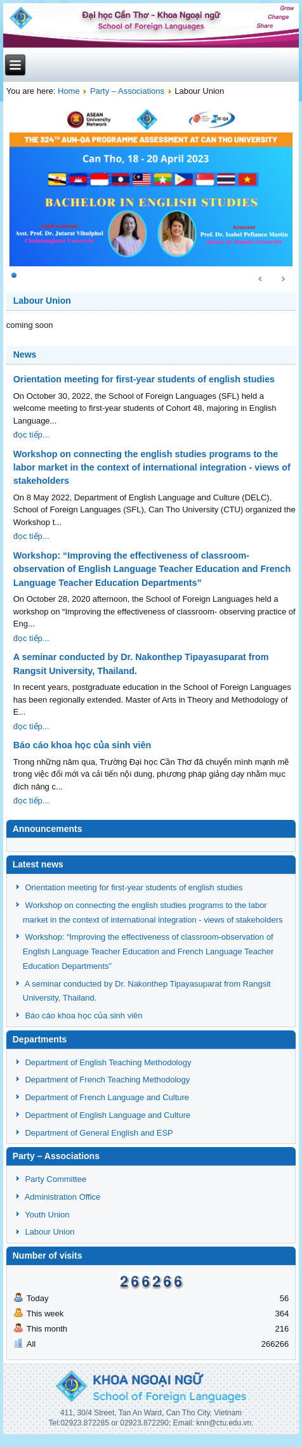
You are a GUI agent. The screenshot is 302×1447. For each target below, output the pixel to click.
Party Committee (55, 1179)
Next (282, 279)
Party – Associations (127, 91)
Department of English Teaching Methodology (108, 1062)
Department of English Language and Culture (107, 1115)
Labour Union (42, 300)
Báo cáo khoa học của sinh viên (82, 745)
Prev (260, 279)
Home (69, 91)
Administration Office (63, 1197)
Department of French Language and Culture (107, 1097)
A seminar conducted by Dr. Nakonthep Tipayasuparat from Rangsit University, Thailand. (141, 663)
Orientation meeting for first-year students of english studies (144, 379)
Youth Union (47, 1214)
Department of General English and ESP (99, 1133)
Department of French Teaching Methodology (107, 1079)
